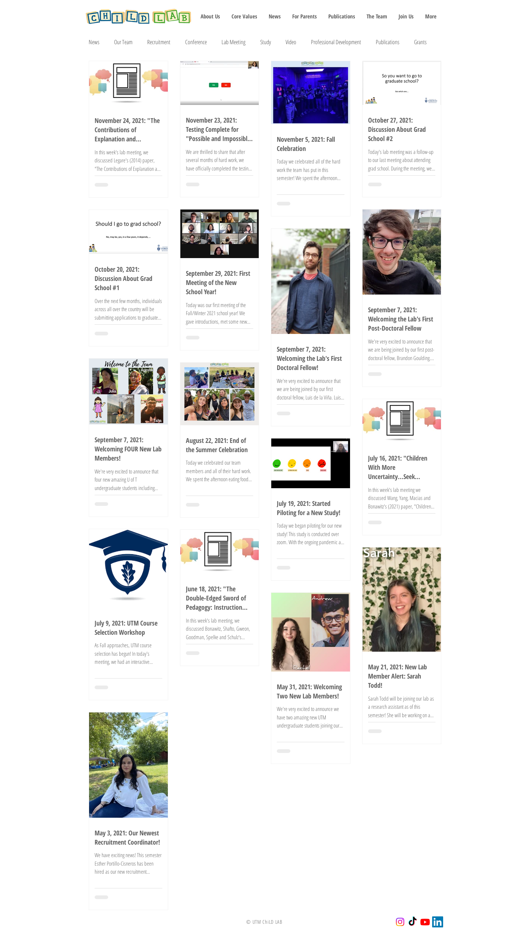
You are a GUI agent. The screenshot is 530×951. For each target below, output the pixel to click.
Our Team (123, 42)
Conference (196, 42)
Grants (420, 42)
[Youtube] (425, 921)
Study (265, 42)
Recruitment (158, 42)
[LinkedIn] (437, 921)
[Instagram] (400, 921)
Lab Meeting (233, 42)
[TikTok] (412, 921)
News (94, 42)
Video (291, 42)
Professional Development (336, 42)
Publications (387, 42)
